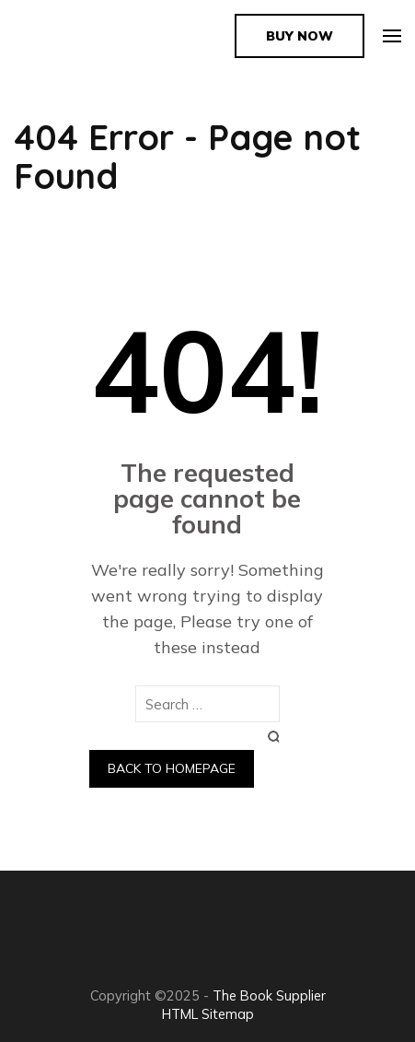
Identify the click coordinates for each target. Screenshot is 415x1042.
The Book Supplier (269, 995)
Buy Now (299, 36)
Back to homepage (172, 768)
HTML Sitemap (208, 1014)
